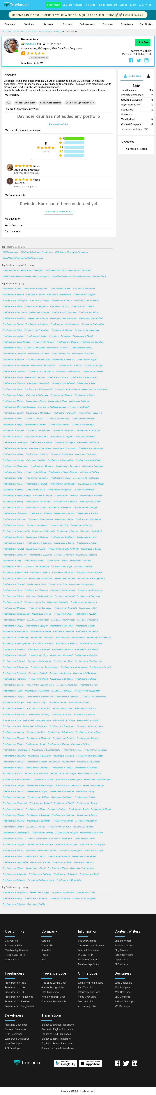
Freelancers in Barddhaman (88, 519)
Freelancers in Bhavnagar (58, 418)
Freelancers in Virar (72, 750)
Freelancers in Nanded (13, 430)
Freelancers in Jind (11, 720)
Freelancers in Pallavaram (61, 726)
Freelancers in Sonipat (80, 560)
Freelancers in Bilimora (87, 442)
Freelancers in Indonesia (63, 892)
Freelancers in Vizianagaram (74, 667)
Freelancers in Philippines (84, 898)
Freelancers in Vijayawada (86, 330)
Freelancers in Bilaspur (13, 543)
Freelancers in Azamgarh (81, 868)
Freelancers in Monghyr (13, 620)
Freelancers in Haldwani (86, 768)
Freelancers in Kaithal (13, 768)
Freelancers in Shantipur (14, 756)
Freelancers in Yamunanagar (16, 614)
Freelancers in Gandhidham (93, 697)
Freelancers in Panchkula (61, 626)
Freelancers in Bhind (38, 679)
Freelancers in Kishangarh (15, 803)
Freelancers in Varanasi (63, 359)
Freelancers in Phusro (62, 649)
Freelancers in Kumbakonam (40, 697)
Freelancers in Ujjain (36, 460)
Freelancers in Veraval (85, 708)
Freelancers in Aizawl (87, 543)
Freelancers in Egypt (39, 892)
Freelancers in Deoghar (38, 620)
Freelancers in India (86, 892)
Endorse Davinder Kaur (58, 211)
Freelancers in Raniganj (40, 803)
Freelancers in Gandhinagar (15, 637)
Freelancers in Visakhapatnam (64, 324)
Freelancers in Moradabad (38, 413)
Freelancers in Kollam (13, 489)
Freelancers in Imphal (34, 602)
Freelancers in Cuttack (35, 424)
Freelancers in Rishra (57, 868)
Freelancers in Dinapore (87, 738)
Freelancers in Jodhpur (13, 336)
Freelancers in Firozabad (14, 519)
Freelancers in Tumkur (87, 513)
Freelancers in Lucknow (82, 306)
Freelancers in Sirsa (63, 661)
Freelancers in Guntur (34, 348)
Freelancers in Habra (12, 773)
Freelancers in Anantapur (40, 578)
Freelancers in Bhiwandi (64, 413)
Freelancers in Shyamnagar (15, 466)
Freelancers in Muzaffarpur (38, 501)
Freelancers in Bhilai (12, 418)
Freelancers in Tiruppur (61, 395)
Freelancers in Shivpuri (13, 708)
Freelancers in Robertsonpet (40, 785)
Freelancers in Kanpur (62, 330)
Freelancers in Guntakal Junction (41, 850)
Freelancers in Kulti (64, 519)
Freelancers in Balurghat (88, 762)
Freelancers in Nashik (92, 371)
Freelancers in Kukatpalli (66, 495)
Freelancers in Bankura (13, 791)
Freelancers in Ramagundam (91, 578)
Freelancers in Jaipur (39, 300)
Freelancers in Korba (12, 478)
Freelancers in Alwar (86, 537)
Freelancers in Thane (37, 318)
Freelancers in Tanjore (13, 537)
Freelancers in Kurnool (13, 460)
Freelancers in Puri (88, 685)
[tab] (132, 76)
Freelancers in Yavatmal (38, 815)
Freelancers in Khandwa (86, 655)
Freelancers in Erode (12, 436)
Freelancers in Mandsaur (59, 827)
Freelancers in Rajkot (88, 312)
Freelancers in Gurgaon (84, 294)
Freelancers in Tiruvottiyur (36, 566)
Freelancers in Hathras (86, 821)
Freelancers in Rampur (81, 525)
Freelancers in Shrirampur (90, 590)
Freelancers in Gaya (89, 472)
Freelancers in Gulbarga (37, 454)
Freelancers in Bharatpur (36, 590)
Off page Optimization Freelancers (36, 252)
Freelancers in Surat (60, 306)
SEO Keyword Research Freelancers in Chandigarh (26, 276)
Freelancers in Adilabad (58, 856)
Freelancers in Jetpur (40, 862)
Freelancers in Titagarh (13, 821)
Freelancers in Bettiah (62, 821)
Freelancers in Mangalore (36, 478)
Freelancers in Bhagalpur (59, 489)
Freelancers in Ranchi (81, 348)
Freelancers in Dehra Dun (88, 430)
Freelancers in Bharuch (13, 738)
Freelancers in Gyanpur (36, 626)
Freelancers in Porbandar (36, 773)
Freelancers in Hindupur (14, 797)
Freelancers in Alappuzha (14, 578)
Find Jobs (91, 5)
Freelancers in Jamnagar (64, 448)
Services (79, 5)
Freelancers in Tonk (80, 744)
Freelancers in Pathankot (14, 679)
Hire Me (142, 42)
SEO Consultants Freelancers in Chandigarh (23, 270)
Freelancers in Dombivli (38, 383)
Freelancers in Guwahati (92, 342)
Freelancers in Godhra (85, 797)
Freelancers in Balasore (14, 880)
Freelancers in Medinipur (38, 738)
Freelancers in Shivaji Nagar (95, 389)
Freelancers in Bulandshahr (15, 631)
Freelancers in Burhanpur (63, 620)
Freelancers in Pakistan (13, 904)
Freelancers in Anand (43, 779)
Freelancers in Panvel (87, 815)
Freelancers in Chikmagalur (92, 844)
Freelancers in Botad (35, 868)
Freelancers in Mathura (90, 501)
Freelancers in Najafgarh (14, 371)
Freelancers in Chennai (84, 288)
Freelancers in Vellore (13, 454)
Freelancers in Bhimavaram (61, 762)
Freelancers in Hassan (101, 809)
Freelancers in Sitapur (79, 702)
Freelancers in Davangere (67, 466)
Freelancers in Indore (61, 300)
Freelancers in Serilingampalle (46, 750)
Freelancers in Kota (60, 353)
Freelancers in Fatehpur (66, 697)
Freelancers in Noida (12, 306)
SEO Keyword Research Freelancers (72, 252)
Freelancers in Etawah (86, 555)
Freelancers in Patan (84, 862)
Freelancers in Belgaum (35, 472)
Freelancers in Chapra (13, 626)
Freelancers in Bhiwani (66, 643)
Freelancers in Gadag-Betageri (40, 685)
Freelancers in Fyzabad (63, 738)
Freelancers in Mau (83, 566)
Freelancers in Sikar (85, 626)
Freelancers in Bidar (63, 614)
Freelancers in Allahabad (63, 383)
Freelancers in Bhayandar (36, 436)
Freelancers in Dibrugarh (60, 838)
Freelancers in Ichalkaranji (39, 543)
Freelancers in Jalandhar (93, 324)
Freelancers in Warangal (83, 424)
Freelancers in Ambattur (91, 495)
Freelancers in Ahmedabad (87, 300)
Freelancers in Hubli (57, 401)
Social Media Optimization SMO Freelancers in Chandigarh (78, 276)
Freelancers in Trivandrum (37, 330)
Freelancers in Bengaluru (36, 306)
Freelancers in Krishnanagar (89, 756)
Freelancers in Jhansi (60, 478)
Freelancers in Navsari (67, 685)
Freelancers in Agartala (85, 614)
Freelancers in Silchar (13, 744)
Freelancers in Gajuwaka (40, 555)
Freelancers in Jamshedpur (41, 371)
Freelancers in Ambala (63, 756)
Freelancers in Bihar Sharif (15, 572)
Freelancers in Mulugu (37, 525)
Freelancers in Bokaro (58, 424)
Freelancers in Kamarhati (65, 501)
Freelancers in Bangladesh (15, 892)
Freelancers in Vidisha (62, 768)
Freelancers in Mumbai (60, 288)
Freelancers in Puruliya (36, 838)
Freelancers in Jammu (85, 454)
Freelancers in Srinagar (37, 395)
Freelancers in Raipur (86, 359)
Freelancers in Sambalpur (14, 714)
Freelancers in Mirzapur (14, 608)
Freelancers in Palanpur (66, 833)
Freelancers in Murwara (42, 637)
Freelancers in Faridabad (91, 318)
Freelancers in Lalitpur (13, 827)
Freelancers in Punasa (84, 489)
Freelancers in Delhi (12, 288)
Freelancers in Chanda (36, 507)
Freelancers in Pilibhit (64, 803)
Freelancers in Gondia (83, 827)
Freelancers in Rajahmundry (62, 484)
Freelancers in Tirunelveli (70, 365)
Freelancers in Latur (42, 495)
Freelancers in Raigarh (13, 850)
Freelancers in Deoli (94, 850)
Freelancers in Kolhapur (41, 442)
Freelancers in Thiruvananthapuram (19, 407)
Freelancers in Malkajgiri (95, 750)
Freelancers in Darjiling (42, 833)
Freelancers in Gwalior (38, 353)
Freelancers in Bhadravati (38, 708)
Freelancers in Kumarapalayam (70, 637)
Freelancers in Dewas (91, 549)
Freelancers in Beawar (87, 803)
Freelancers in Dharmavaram (41, 880)
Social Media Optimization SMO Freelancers (23, 258)
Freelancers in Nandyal (13, 702)
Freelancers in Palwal (84, 838)
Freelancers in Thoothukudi (86, 478)
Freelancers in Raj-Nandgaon (16, 750)
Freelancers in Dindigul (91, 531)
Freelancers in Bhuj (85, 791)
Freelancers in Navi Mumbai (15, 365)
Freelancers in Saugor (61, 566)
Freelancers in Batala (36, 762)
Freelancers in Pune (35, 294)
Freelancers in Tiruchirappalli (38, 389)
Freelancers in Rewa (41, 614)
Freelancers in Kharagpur (39, 608)
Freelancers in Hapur (40, 572)
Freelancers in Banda (35, 744)
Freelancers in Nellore (13, 484)
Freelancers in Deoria (78, 809)
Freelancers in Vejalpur (66, 844)
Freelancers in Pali (87, 608)
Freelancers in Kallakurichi (43, 365)
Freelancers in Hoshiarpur (35, 726)
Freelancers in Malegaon (42, 466)
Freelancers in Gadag (39, 714)
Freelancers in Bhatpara (61, 454)
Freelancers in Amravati (84, 418)
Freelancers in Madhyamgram (36, 720)
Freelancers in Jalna (35, 549)
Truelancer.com (87, 1091)
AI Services (145, 5)
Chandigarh (30, 44)
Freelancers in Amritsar (58, 348)
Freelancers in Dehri (57, 809)
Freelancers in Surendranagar (44, 667)
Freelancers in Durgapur (62, 436)
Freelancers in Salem (84, 395)
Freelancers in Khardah (13, 815)
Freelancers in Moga (35, 809)
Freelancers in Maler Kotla (69, 880)
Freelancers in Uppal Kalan (15, 862)
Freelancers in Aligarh (79, 407)
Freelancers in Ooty (57, 584)
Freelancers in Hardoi (12, 838)
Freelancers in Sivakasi (13, 584)
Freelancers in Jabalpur (83, 353)
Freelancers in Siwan (12, 856)
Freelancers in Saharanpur (91, 448)
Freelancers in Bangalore (35, 288)
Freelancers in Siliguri (64, 442)
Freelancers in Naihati (33, 560)
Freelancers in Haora (12, 389)
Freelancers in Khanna (13, 868)
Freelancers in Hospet (63, 631)
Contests (67, 5)
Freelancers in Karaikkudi (39, 661)
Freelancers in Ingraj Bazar (87, 691)
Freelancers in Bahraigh (14, 661)
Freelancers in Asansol (39, 448)
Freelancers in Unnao (61, 714)
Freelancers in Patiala (13, 507)
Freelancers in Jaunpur (13, 697)
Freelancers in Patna (12, 330)
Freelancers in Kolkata (13, 294)
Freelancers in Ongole (13, 685)
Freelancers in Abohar (13, 809)
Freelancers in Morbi (62, 862)
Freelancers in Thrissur (43, 342)
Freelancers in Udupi (36, 702)
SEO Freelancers (10, 252)
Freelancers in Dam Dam (91, 833)
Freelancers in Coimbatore (64, 312)
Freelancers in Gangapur (71, 850)
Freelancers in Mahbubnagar (97, 779)
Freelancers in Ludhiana (37, 324)
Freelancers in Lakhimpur (37, 768)
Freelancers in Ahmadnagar (90, 484)
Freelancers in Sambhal (87, 631)
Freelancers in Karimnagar (63, 590)
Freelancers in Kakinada (43, 531)
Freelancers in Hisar (59, 525)
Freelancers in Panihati (36, 484)
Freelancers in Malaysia (36, 898)
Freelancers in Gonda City (61, 791)
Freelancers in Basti (89, 874)
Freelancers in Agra (93, 365)
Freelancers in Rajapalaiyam (16, 833)
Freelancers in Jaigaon (87, 720)
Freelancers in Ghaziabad (14, 312)
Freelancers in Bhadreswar (40, 844)
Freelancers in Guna (36, 732)
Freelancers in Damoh (35, 856)
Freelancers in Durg (12, 560)
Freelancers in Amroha (60, 673)
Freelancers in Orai (11, 726)
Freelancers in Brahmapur (85, 507)
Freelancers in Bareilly (13, 413)
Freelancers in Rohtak (64, 513)
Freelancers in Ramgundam (60, 460)
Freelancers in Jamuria (64, 720)
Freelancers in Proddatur (14, 673)
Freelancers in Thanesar (89, 773)
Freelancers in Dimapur (13, 785)
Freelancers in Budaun (84, 714)
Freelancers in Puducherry (90, 413)
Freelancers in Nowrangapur (84, 377)
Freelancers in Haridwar (14, 649)
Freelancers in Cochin (37, 336)
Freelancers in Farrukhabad (89, 572)
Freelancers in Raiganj (62, 691)
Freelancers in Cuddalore (61, 679)
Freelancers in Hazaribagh (88, 732)
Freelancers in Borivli (34, 418)
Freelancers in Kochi (12, 348)
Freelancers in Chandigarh (15, 300)
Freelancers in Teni (85, 383)
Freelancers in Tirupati (57, 560)
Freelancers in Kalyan (35, 377)
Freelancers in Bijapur (64, 543)
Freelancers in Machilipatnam (16, 643)
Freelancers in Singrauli (38, 649)
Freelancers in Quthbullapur (39, 596)
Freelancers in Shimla (86, 679)
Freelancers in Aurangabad (67, 389)
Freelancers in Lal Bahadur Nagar (63, 549)
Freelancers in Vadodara (14, 318)
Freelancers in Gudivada (40, 874)
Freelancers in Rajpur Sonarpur (63, 472)
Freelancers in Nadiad (87, 620)
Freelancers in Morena (58, 744)
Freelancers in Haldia (12, 691)
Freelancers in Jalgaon (93, 466)
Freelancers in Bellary (13, 501)
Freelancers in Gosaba (57, 602)
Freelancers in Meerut (58, 377)
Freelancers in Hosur (12, 590)
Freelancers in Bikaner (13, 359)
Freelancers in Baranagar (14, 555)
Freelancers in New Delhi (38, 359)
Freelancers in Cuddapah (38, 821)
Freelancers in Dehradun (14, 353)
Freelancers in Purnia (40, 631)
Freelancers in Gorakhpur (68, 371)
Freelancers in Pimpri (12, 377)
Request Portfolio (58, 124)
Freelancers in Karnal (64, 596)
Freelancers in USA (36, 904)
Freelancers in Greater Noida (16, 531)
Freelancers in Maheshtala (88, 460)
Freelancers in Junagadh (86, 649)
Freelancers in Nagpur (13, 324)
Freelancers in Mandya (93, 785)
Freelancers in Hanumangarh (90, 726)
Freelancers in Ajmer (85, 436)
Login (133, 5)
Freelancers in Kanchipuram (83, 602)
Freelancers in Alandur (13, 732)
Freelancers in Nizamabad (40, 519)
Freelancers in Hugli (38, 673)
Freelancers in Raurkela (63, 430)
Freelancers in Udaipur (60, 336)
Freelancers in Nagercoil (88, 596)
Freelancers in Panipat (67, 531)
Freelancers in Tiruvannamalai (17, 779)
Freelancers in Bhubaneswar (63, 318)
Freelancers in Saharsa (13, 762)
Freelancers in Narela (79, 401)
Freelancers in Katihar (43, 643)
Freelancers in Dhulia (35, 489)
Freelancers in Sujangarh (14, 655)
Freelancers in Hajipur (37, 791)
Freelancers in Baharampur (15, 667)
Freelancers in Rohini (35, 401)
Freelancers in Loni (57, 702)
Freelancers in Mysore (13, 401)
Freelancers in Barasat (13, 525)
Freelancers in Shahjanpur (15, 513)
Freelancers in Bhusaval (61, 655)
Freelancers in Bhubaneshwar (52, 407)
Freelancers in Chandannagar (88, 661)
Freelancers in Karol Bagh (14, 448)
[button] (9, 24)
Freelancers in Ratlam (65, 578)
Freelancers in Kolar (36, 827)
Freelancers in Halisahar (63, 815)
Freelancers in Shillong (38, 797)
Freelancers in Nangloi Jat (99, 637)
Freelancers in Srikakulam (84, 856)
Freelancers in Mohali (83, 336)
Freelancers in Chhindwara (68, 785)
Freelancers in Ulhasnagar (15, 442)
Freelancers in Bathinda (63, 572)
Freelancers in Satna (64, 555)
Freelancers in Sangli (12, 424)
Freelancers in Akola (12, 472)
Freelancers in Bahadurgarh (60, 732)
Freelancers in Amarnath (65, 608)
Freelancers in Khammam (36, 691)
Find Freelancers (108, 5)
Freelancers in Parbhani (37, 537)
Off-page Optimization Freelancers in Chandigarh (68, 270)
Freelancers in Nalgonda (14, 844)
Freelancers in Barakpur (39, 756)
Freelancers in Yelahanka (14, 874)
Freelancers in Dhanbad (13, 383)
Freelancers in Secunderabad (16, 342)
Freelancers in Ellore (38, 655)
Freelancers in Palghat (62, 797)
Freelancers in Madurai (67, 342)
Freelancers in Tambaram (85, 673)
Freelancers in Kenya (12, 898)
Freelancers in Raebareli (91, 643)
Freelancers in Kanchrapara (68, 779)
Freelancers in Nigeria (60, 898)
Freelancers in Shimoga (40, 513)
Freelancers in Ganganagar (81, 584)
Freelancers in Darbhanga (62, 537)
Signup (123, 5)
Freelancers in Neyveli (100, 667)
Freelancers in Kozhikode (38, 430)
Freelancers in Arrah (12, 602)
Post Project (53, 5)
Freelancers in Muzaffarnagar (16, 495)
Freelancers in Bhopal (39, 312)
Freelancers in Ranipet (13, 549)
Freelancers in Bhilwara (59, 507)
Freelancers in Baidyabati (65, 874)
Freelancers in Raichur (13, 596)
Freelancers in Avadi (12, 566)
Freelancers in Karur (36, 584)
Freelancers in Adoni (62, 708)
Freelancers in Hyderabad (59, 294)
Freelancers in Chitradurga (63, 773)
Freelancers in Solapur (13, 395)
